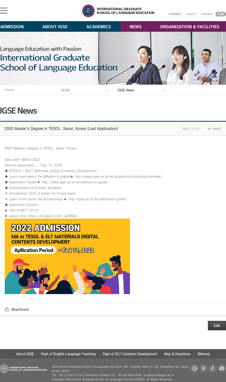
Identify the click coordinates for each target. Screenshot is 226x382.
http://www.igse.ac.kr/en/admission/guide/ (75, 182)
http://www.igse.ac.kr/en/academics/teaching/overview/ (118, 176)
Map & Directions (177, 353)
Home (9, 89)
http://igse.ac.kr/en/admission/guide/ (97, 199)
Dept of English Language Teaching (68, 353)
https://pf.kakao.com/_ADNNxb (52, 215)
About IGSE (25, 353)
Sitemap (203, 353)
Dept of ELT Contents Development (130, 353)
